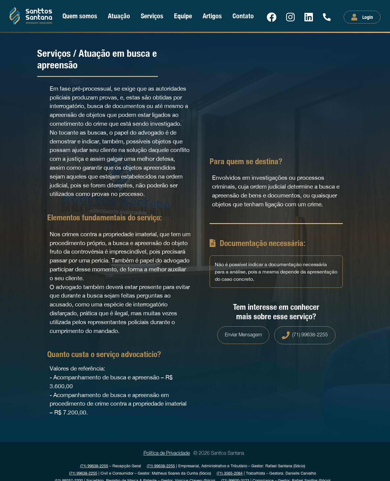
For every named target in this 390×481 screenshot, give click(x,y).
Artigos (212, 16)
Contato (243, 16)
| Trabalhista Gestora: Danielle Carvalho (266, 473)
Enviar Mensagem (243, 335)
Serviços (152, 16)
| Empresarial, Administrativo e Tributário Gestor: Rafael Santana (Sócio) (226, 466)
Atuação (119, 16)
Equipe (183, 16)
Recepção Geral (110, 466)
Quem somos (79, 16)
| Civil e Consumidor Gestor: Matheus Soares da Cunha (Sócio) (140, 473)
